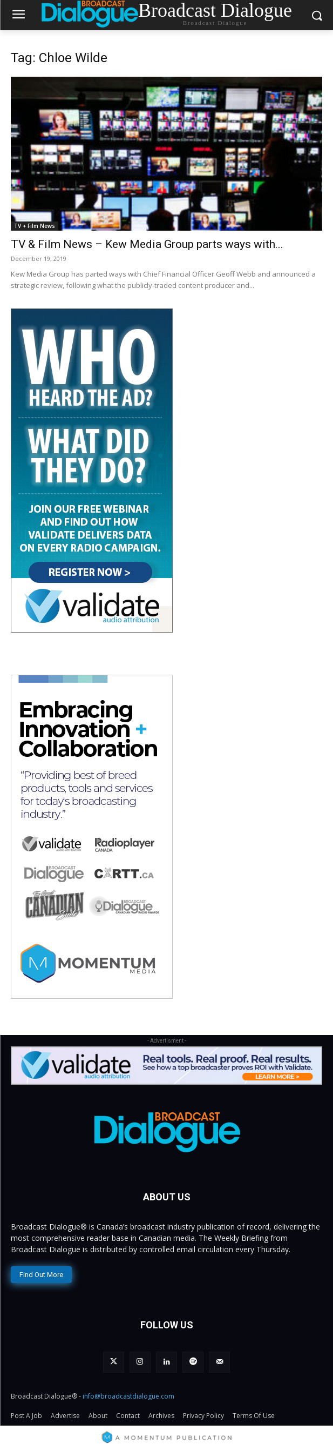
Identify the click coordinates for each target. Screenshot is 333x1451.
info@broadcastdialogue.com (128, 1396)
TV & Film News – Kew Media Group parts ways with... (147, 244)
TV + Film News (34, 226)
